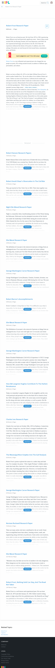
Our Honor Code (5, 650)
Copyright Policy (5, 645)
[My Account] (52, 2)
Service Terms (5, 654)
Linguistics (3, 621)
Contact (3, 638)
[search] (47, 2)
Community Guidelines (7, 647)
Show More (27, 95)
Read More (27, 156)
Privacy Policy (5, 652)
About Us (3, 636)
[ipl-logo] (7, 3)
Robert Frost (19, 50)
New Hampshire (42, 78)
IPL (2, 6)
